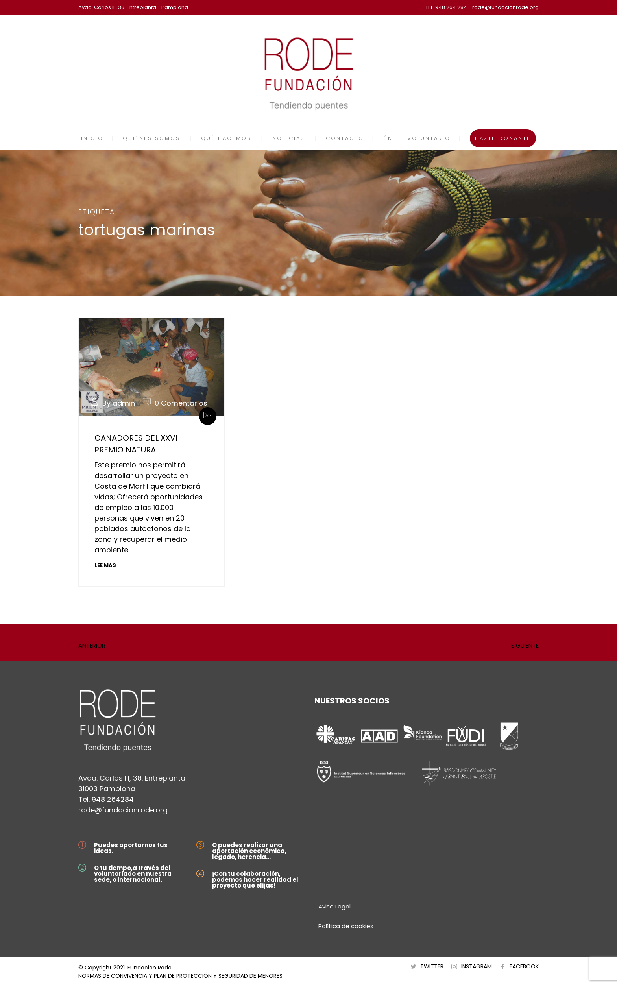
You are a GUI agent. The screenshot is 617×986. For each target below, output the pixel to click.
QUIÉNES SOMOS (151, 138)
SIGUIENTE (525, 645)
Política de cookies (345, 926)
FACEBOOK (524, 966)
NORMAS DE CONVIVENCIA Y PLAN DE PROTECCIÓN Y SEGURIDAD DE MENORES (180, 976)
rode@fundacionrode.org (123, 810)
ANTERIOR (91, 645)
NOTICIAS (288, 138)
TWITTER (431, 966)
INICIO (92, 138)
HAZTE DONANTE (503, 138)
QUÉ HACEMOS (226, 138)
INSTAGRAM (476, 966)
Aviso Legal (334, 906)
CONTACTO (345, 138)
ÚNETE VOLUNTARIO (417, 138)
